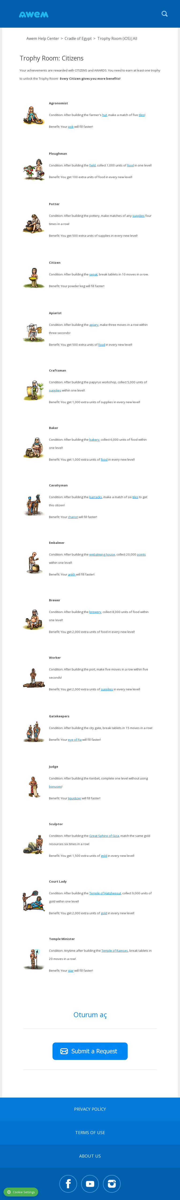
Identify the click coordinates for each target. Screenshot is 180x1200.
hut (104, 115)
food (130, 165)
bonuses (55, 786)
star (71, 970)
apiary (93, 325)
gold (104, 856)
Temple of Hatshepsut (105, 893)
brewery (95, 612)
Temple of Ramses (114, 950)
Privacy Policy (90, 1109)
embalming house (102, 554)
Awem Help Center (42, 38)
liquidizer (74, 798)
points (141, 554)
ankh (72, 574)
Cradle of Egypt (78, 38)
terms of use (90, 1132)
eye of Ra (75, 739)
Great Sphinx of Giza (104, 836)
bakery (94, 439)
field (92, 165)
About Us (90, 1156)
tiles (142, 115)
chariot (73, 517)
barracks (95, 497)
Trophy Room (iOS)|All (117, 38)
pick (71, 126)
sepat (93, 274)
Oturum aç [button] (90, 1014)
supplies (138, 216)
